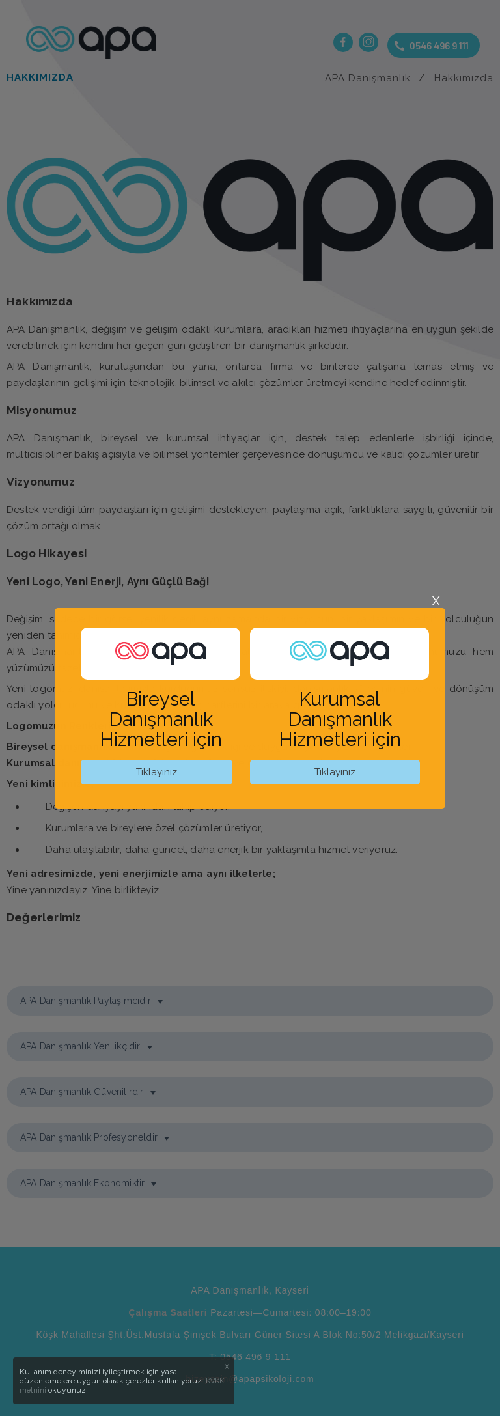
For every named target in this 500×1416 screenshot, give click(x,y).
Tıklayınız (156, 772)
